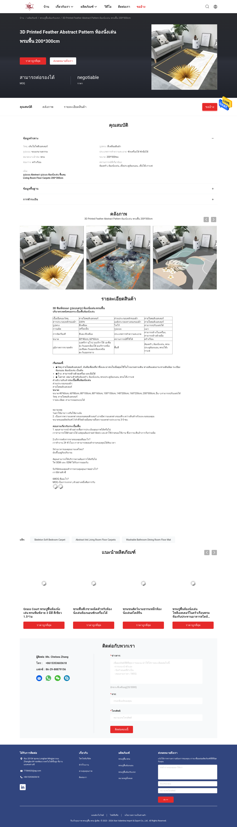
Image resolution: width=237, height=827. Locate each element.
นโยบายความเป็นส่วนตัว (135, 815)
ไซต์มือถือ (114, 815)
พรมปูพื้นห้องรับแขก (50, 18)
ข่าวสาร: (116, 655)
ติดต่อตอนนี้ (121, 729)
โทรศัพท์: (116, 711)
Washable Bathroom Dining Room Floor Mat (148, 539)
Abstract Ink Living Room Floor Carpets (96, 539)
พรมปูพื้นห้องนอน (125, 765)
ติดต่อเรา (83, 777)
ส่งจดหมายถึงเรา (63, 60)
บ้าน (22, 18)
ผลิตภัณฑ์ (32, 18)
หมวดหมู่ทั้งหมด (125, 778)
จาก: (114, 694)
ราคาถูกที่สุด (33, 60)
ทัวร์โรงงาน (84, 765)
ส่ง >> (165, 800)
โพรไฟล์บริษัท (85, 758)
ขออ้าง (209, 106)
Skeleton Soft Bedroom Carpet (49, 539)
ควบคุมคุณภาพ (85, 771)
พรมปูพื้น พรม (124, 759)
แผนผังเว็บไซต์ (97, 815)
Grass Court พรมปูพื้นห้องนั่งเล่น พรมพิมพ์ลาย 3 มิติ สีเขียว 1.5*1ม (42, 612)
